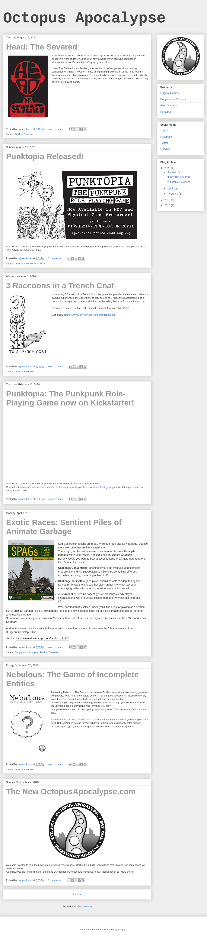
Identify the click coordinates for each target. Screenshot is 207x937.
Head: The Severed (41, 46)
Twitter (164, 142)
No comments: (56, 129)
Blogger (122, 929)
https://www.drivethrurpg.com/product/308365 (91, 314)
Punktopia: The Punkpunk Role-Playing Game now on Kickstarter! (70, 398)
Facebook (166, 136)
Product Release (24, 134)
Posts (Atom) (85, 906)
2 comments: (55, 258)
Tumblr (164, 130)
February (173, 193)
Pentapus (165, 111)
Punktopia (39, 263)
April (170, 188)
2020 (167, 168)
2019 (167, 200)
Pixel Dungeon (168, 105)
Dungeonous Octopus (26, 652)
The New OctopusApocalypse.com (71, 791)
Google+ (165, 148)
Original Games (169, 93)
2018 (167, 205)
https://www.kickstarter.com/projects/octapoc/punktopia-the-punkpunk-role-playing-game (70, 487)
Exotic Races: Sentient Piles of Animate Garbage (64, 527)
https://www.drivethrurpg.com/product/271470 (42, 638)
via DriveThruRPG (77, 719)
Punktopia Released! (45, 156)
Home (77, 894)
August (171, 172)
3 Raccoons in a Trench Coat (60, 285)
